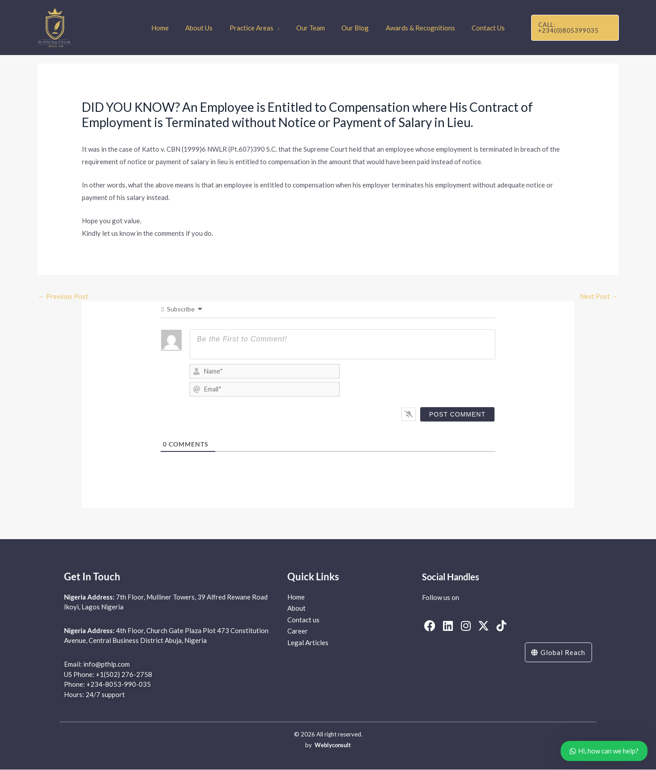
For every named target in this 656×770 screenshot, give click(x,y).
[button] (572, 27)
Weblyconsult (333, 745)
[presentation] (434, 381)
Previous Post (63, 296)
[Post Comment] (457, 414)
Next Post (598, 296)
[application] (279, 28)
